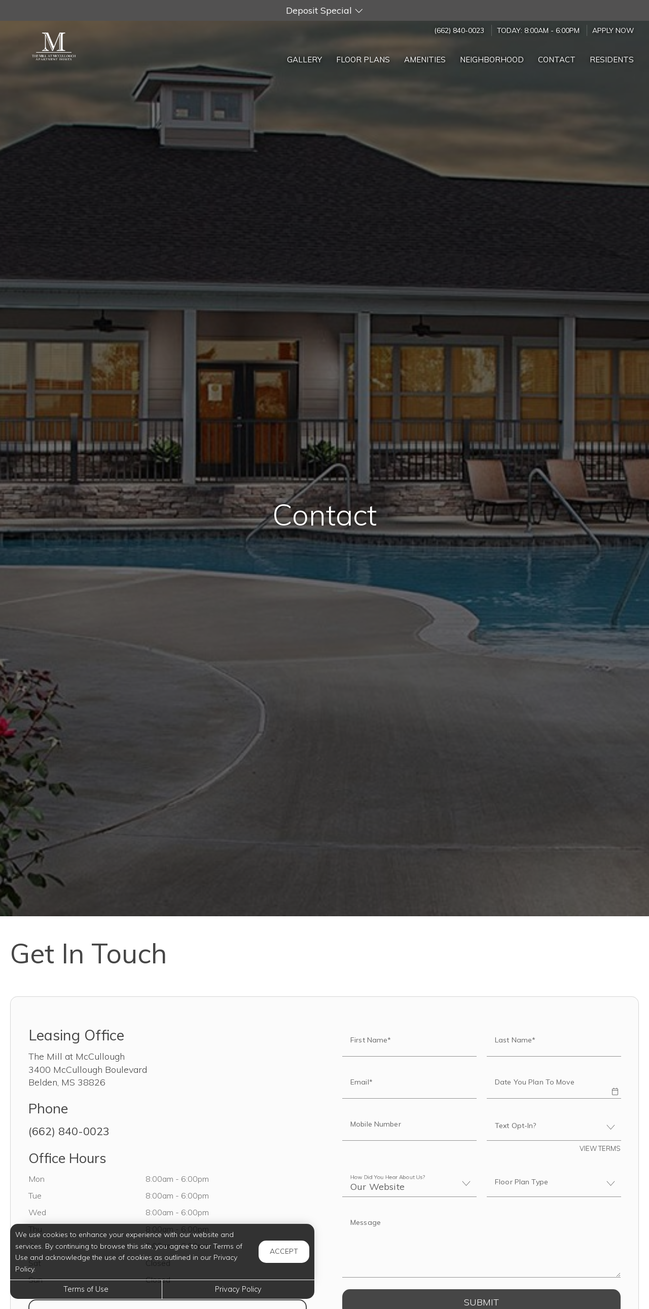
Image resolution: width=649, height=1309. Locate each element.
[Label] (481, 1244)
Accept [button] (284, 1251)
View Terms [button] (600, 1148)
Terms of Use (86, 1289)
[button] (324, 10)
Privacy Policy (238, 1289)
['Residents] (612, 57)
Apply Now (613, 30)
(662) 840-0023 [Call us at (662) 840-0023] (459, 30)
